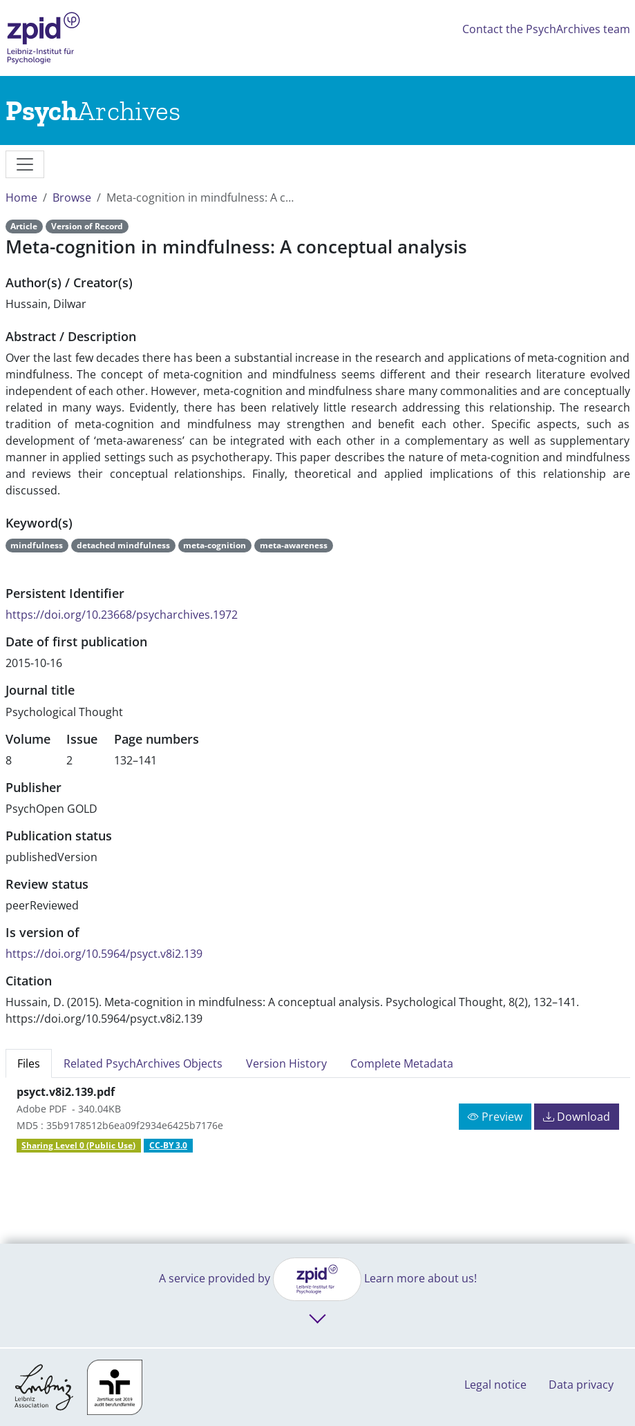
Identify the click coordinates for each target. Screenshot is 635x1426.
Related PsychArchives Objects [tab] (143, 1063)
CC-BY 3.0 (168, 1145)
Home (21, 197)
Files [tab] (28, 1063)
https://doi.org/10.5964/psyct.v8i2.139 (104, 953)
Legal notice (495, 1384)
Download (576, 1116)
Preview (495, 1116)
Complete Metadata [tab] (401, 1063)
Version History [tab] (286, 1063)
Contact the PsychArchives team (546, 29)
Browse (72, 197)
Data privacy (581, 1384)
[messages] (25, 164)
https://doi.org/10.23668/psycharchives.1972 (122, 614)
